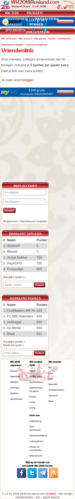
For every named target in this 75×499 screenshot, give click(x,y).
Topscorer (53, 395)
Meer (50, 401)
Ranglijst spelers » (14, 277)
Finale (32, 402)
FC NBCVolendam (20, 316)
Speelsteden (16, 399)
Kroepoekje (15, 269)
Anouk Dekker (17, 257)
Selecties (14, 387)
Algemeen (15, 376)
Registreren (10, 221)
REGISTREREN (16, 19)
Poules (32, 396)
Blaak (11, 333)
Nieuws (13, 371)
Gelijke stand (35, 376)
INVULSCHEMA (47, 19)
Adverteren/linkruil (38, 435)
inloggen (27, 80)
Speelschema (36, 382)
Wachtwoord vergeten (33, 221)
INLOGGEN (35, 13)
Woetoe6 (13, 245)
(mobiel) (51, 493)
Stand (32, 371)
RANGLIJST (13, 24)
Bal (50, 367)
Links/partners (36, 441)
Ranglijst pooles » (14, 341)
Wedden (14, 382)
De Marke (14, 328)
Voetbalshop (35, 421)
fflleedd (12, 251)
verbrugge (14, 322)
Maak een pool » (13, 345)
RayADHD (14, 263)
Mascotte (52, 384)
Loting (32, 408)
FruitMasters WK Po (21, 310)
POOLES (36, 24)
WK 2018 (12, 13)
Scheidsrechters (56, 390)
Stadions (14, 393)
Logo (50, 378)
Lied (50, 373)
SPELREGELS (15, 30)
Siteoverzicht (35, 455)
